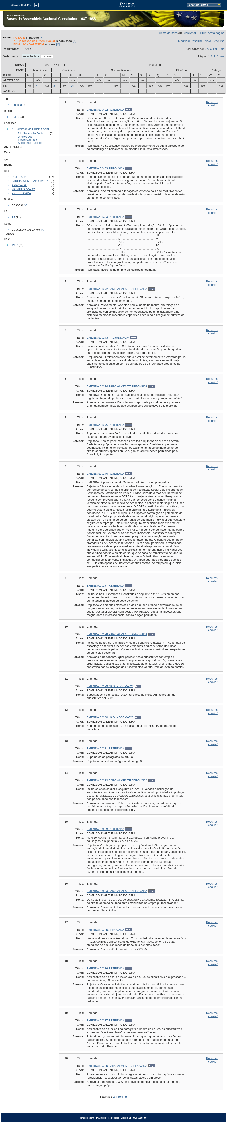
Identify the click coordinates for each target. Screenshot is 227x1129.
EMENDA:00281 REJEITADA (105, 748)
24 (72, 85)
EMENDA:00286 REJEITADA (105, 968)
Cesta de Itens (168, 33)
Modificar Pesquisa (190, 41)
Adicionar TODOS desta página (204, 33)
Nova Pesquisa (214, 41)
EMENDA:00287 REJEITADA (105, 1020)
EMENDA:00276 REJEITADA (105, 473)
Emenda (17, 104)
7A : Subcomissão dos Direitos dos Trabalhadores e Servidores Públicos (31, 138)
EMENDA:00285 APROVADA (105, 929)
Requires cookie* (212, 103)
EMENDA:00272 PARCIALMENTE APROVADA (117, 289)
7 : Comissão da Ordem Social (30, 129)
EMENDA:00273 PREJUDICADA (108, 337)
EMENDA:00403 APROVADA (105, 168)
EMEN (16, 117)
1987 (15, 245)
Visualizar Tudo (214, 49)
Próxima (219, 56)
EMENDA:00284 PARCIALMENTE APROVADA (117, 891)
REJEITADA (19, 177)
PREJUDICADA (21, 193)
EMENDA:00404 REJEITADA (105, 217)
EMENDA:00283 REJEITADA (105, 829)
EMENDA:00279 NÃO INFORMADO (110, 686)
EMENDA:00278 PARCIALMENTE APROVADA (117, 634)
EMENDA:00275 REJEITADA (105, 425)
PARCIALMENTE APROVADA (30, 181)
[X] (41, 37)
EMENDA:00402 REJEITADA (105, 109)
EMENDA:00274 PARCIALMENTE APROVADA (117, 386)
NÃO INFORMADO (23, 189)
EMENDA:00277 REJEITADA (105, 585)
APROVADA (19, 185)
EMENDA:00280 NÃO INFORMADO (110, 717)
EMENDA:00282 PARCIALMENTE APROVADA (117, 780)
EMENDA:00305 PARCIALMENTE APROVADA (117, 1065)
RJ (13, 217)
